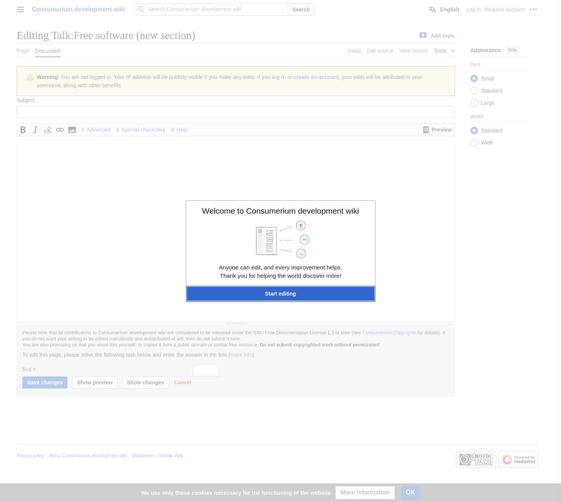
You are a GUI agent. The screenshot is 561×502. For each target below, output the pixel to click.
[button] (280, 293)
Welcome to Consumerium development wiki (280, 210)
